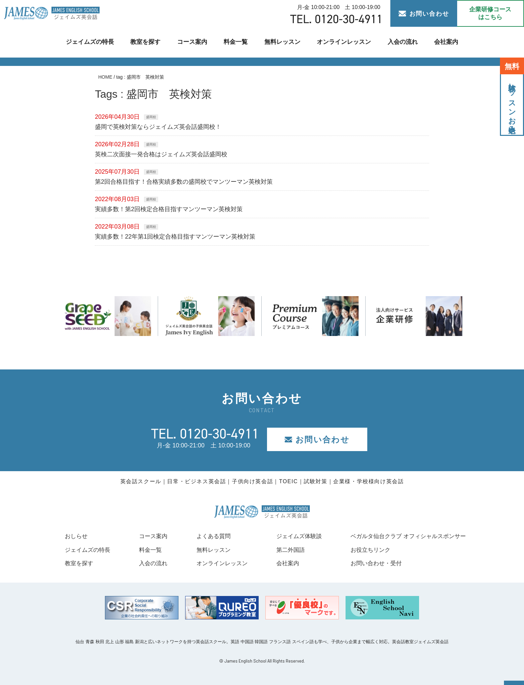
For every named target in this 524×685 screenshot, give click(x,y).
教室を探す (148, 42)
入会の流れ (398, 42)
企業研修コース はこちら (490, 13)
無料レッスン (282, 42)
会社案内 (441, 42)
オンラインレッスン (341, 42)
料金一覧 (236, 42)
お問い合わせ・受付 (371, 563)
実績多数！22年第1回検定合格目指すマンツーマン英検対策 (175, 236)
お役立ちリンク (365, 549)
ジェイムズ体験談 (295, 536)
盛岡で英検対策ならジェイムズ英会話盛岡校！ (158, 126)
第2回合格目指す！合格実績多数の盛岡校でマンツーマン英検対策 (184, 181)
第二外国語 (286, 549)
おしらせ (77, 536)
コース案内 (193, 42)
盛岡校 (151, 117)
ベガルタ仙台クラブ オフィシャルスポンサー (405, 536)
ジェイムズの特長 (94, 42)
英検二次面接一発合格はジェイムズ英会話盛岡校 (161, 154)
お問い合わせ (424, 13)
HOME (105, 77)
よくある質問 (210, 536)
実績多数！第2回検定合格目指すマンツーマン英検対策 (169, 209)
